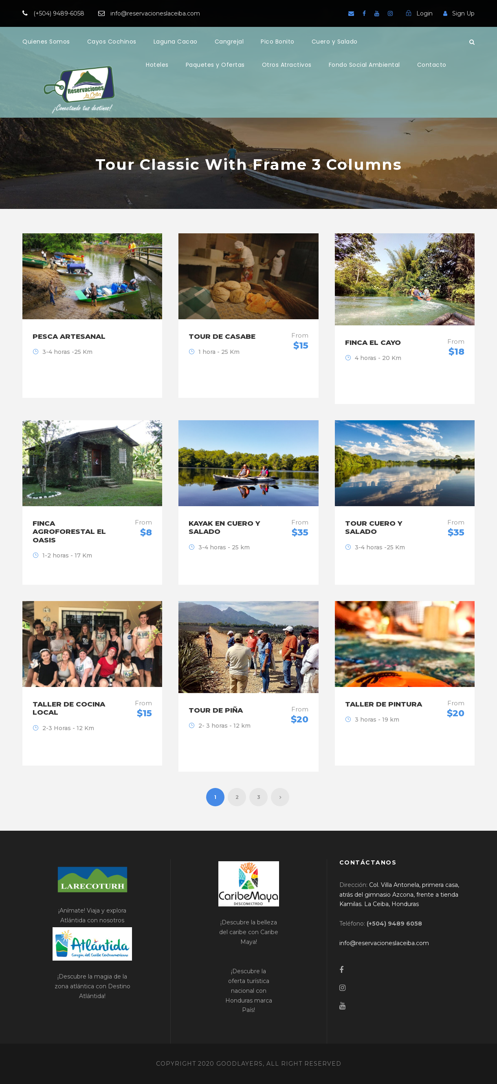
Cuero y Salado (335, 41)
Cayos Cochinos (111, 41)
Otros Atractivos (287, 65)
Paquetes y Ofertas (215, 65)
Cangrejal (229, 41)
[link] (399, 894)
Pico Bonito (278, 41)
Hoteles (157, 65)
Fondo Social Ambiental (364, 65)
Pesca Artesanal (69, 336)
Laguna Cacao (176, 41)
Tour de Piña (216, 710)
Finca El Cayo (373, 342)
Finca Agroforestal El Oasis (69, 531)
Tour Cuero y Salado (373, 527)
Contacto (431, 65)
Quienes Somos (46, 41)
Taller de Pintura (383, 704)
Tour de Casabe (222, 336)
